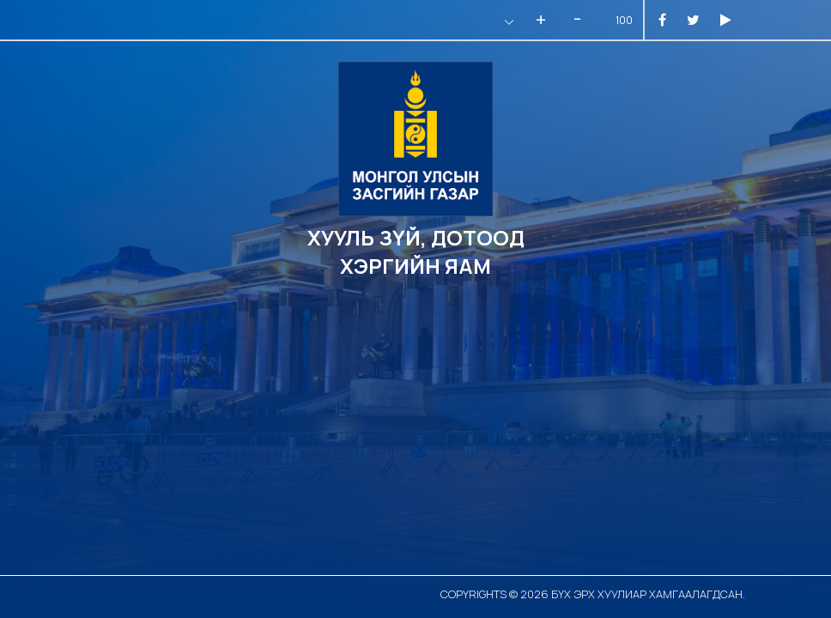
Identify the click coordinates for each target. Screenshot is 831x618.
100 (624, 20)
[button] (507, 22)
